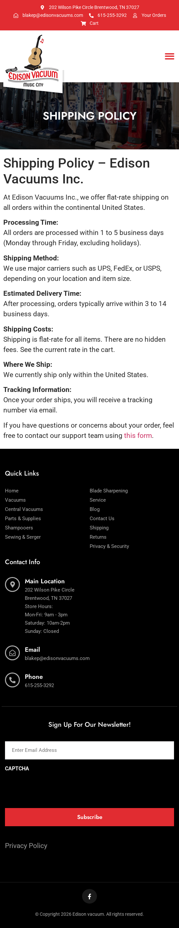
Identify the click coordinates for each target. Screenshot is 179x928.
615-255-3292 (39, 685)
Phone (34, 676)
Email (32, 649)
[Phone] (12, 680)
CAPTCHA (17, 768)
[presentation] (55, 788)
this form (138, 436)
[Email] (12, 652)
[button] (169, 56)
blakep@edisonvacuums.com (57, 658)
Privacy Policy (26, 846)
